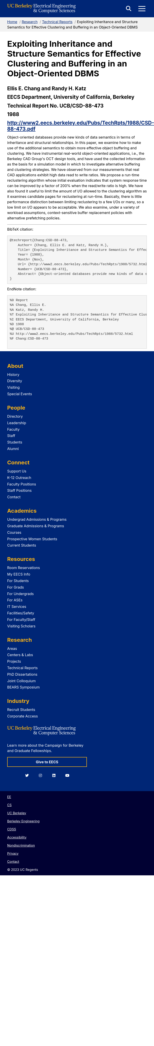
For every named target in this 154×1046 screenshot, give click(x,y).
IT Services (16, 606)
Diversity (14, 381)
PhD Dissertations (22, 674)
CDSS (11, 829)
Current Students (21, 545)
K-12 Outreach (19, 477)
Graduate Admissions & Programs (35, 526)
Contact (13, 497)
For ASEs (14, 600)
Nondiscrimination (21, 845)
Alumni (13, 448)
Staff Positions (19, 490)
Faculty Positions (21, 484)
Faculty (13, 429)
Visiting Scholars (21, 626)
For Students (18, 580)
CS (9, 805)
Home (12, 22)
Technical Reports (57, 22)
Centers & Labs (20, 655)
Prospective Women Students (32, 539)
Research (30, 22)
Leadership (16, 423)
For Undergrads (20, 593)
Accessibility (16, 837)
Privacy (12, 853)
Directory (15, 416)
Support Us (16, 471)
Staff (11, 435)
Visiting (13, 387)
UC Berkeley (16, 813)
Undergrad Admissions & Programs (37, 519)
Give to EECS (47, 762)
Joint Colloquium (21, 681)
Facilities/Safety (20, 613)
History (13, 374)
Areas (12, 648)
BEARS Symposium (23, 687)
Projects (14, 661)
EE (9, 797)
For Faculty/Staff (21, 619)
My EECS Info (18, 574)
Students (14, 442)
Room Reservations (23, 567)
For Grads (15, 587)
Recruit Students (21, 709)
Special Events (19, 394)
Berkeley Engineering (23, 821)
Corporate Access (22, 716)
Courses (14, 532)
